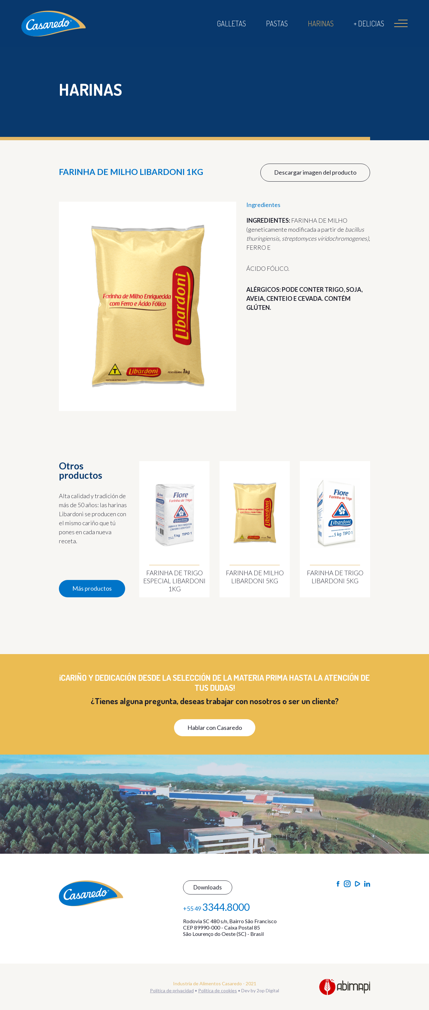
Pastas (277, 23)
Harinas (321, 23)
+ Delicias (369, 23)
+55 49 (216, 907)
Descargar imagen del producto (315, 172)
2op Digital (268, 990)
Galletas (231, 23)
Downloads (207, 887)
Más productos (92, 588)
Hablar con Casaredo (214, 727)
